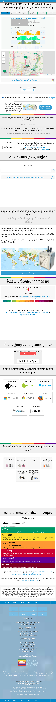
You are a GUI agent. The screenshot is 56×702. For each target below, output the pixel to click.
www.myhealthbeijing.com (30, 566)
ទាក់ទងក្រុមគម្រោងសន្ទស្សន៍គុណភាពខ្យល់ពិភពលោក (28, 608)
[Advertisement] (28, 193)
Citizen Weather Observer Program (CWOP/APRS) (28, 667)
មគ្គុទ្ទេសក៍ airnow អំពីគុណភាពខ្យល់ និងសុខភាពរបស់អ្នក (27, 560)
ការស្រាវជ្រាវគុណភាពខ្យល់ (27, 613)
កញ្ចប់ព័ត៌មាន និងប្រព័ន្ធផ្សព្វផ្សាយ (28, 609)
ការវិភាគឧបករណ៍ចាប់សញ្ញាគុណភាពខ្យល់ (28, 620)
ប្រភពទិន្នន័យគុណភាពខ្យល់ (28, 628)
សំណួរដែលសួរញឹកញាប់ (27, 624)
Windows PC (11, 382)
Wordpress (19, 395)
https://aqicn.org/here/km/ (28, 124)
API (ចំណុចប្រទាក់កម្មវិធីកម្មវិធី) (28, 635)
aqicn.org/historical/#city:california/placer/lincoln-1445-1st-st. (35, 296)
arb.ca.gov (51, 98)
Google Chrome (28, 382)
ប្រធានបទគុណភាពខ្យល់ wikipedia (43, 557)
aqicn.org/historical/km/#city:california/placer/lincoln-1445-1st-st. (27, 312)
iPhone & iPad (11, 370)
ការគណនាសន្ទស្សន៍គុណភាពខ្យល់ (27, 630)
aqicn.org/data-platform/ (28, 315)
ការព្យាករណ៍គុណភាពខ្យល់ (28, 631)
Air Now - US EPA (28, 670)
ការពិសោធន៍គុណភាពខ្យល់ (28, 619)
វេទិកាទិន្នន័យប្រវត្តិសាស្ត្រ (27, 637)
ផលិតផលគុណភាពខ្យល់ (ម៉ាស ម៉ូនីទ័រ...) (28, 633)
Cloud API (36, 395)
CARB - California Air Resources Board (28, 668)
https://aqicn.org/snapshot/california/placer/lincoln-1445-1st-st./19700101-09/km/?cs (28, 133)
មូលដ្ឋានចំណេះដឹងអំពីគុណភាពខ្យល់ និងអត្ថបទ (28, 617)
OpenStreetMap (46, 74)
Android (28, 370)
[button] (35, 54)
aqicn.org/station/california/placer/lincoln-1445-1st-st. (35, 298)
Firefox (45, 382)
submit (42, 688)
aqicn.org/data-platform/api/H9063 (35, 147)
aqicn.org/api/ (45, 149)
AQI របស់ (24, 18)
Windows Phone (45, 370)
